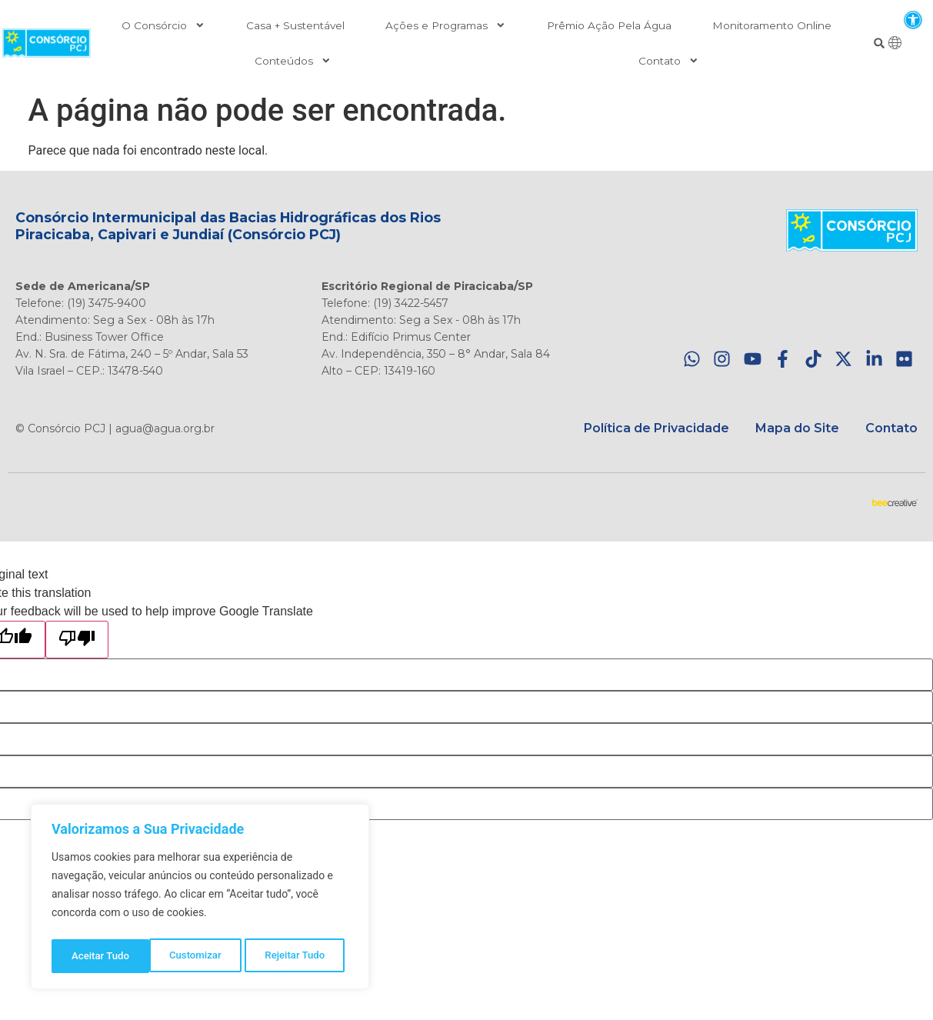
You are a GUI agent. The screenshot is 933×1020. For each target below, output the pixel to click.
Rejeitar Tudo (197, 956)
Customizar (97, 956)
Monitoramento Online (771, 25)
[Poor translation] (76, 639)
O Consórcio (163, 25)
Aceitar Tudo (301, 956)
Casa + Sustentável (295, 25)
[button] (912, 19)
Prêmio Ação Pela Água (609, 25)
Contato (668, 61)
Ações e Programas (445, 25)
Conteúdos (293, 61)
